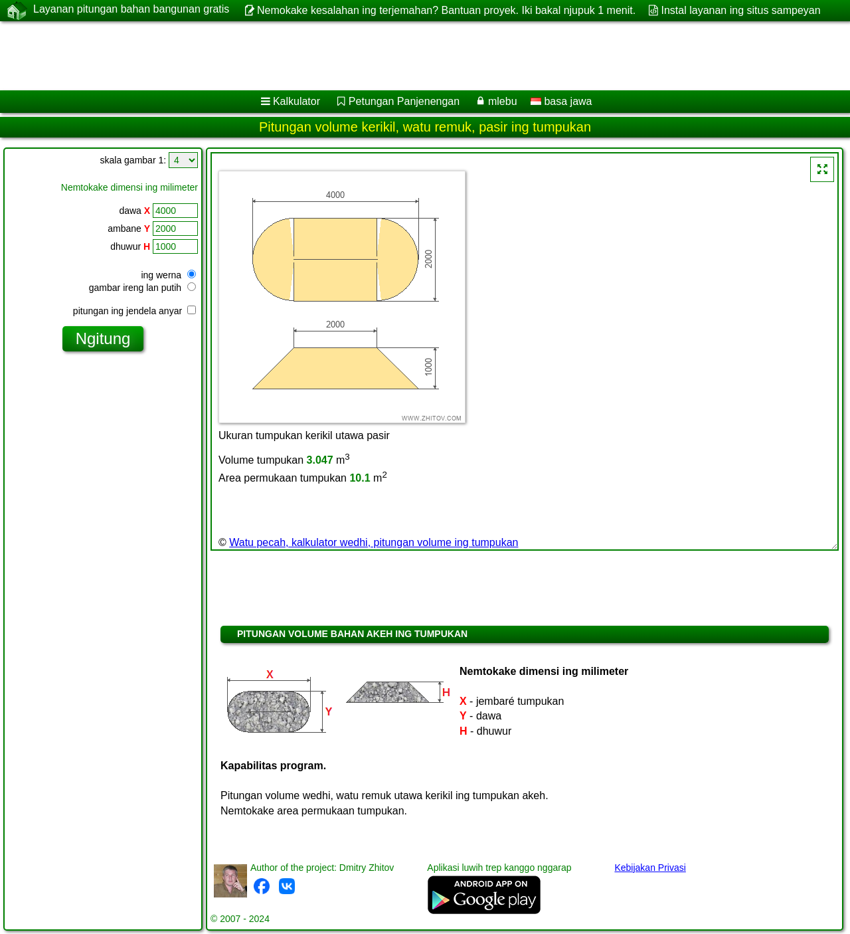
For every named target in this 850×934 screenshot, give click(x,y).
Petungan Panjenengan (404, 101)
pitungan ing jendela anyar (134, 311)
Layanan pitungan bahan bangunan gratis (131, 10)
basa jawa (561, 101)
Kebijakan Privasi (649, 867)
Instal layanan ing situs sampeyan (741, 10)
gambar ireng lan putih (142, 287)
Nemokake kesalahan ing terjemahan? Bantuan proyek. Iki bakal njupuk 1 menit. (446, 10)
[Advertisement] (403, 56)
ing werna (168, 275)
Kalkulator (296, 101)
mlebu (502, 101)
